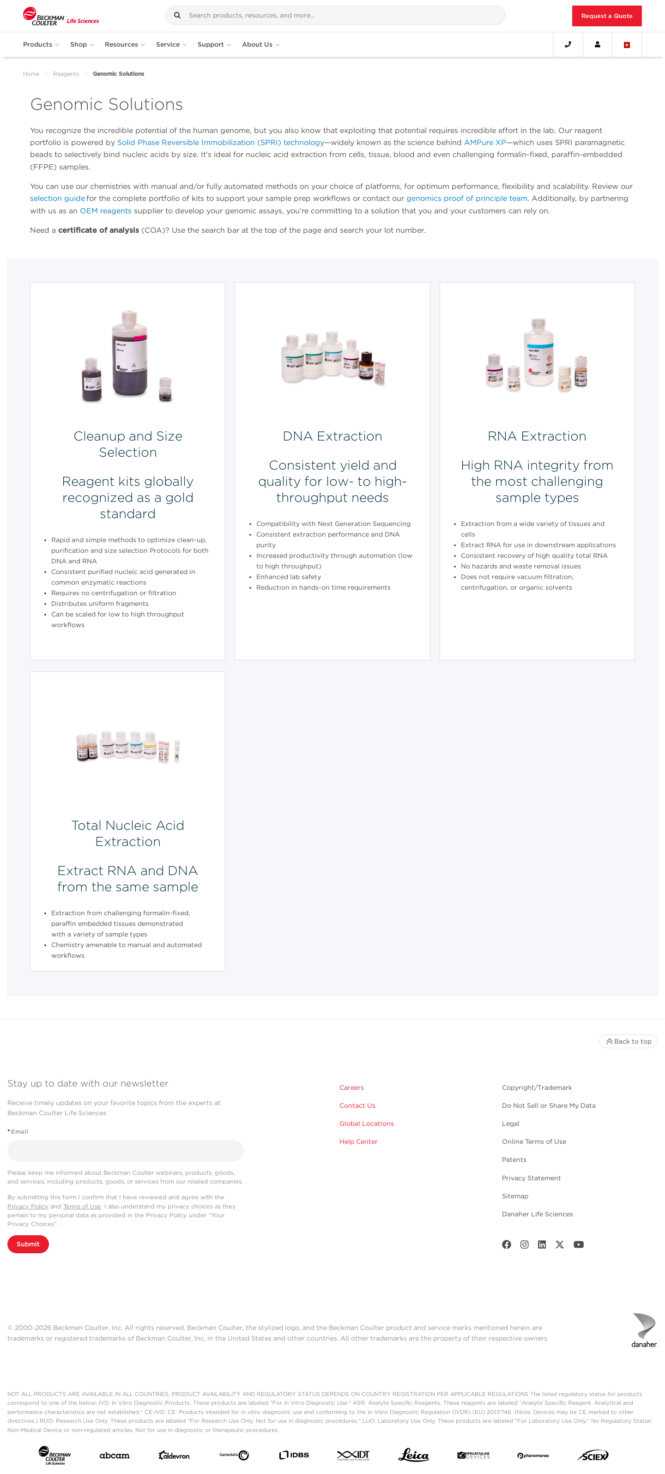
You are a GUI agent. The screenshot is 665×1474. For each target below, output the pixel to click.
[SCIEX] (593, 1457)
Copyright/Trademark (537, 1087)
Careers (351, 1087)
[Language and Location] (627, 44)
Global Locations (366, 1123)
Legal (511, 1123)
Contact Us (357, 1105)
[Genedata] (234, 1457)
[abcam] (114, 1457)
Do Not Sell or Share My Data (549, 1105)
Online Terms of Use (534, 1141)
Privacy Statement (531, 1178)
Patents (514, 1159)
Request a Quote (607, 15)
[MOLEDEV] (473, 1457)
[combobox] (335, 15)
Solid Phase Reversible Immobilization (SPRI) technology (220, 142)
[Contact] (568, 44)
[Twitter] (559, 1246)
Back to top (628, 1041)
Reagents (66, 73)
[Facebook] (506, 1246)
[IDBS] (293, 1457)
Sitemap (515, 1196)
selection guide (57, 198)
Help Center (358, 1141)
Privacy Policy (27, 1206)
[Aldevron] (174, 1457)
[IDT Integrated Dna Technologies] (353, 1457)
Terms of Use (82, 1206)
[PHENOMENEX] (533, 1457)
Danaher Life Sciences (537, 1214)
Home (31, 73)
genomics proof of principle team (466, 198)
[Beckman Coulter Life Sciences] (61, 16)
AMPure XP (485, 142)
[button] (177, 15)
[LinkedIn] (542, 1246)
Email (17, 1131)
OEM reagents (106, 210)
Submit (28, 1244)
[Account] (597, 44)
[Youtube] (579, 1246)
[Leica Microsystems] (413, 1457)
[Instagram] (524, 1246)
